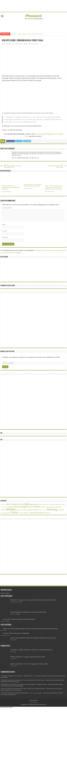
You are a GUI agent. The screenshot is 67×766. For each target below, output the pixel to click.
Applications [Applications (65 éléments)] (34, 504)
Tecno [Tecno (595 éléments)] (14, 512)
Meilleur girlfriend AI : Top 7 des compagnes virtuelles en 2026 (29, 664)
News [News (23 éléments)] (22, 510)
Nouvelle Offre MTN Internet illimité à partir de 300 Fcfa (32, 185)
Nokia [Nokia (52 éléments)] (31, 510)
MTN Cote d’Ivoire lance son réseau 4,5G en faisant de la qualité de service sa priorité (53, 187)
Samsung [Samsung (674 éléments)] (51, 509)
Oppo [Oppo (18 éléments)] (40, 510)
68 (21, 601)
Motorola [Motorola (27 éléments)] (18, 510)
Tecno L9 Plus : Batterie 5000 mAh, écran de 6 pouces (19, 619)
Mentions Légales (5, 593)
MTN (26, 43)
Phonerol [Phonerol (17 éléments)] (44, 510)
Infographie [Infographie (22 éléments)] (43, 507)
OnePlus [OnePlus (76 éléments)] (36, 510)
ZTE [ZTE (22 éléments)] (50, 513)
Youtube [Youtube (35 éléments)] (46, 513)
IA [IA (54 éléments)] (33, 507)
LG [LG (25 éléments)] (56, 507)
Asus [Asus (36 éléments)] (44, 504)
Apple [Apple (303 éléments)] (27, 504)
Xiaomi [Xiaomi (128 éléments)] (41, 513)
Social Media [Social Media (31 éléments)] (60, 510)
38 (8, 621)
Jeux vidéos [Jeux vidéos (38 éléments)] (52, 507)
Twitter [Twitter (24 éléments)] (22, 513)
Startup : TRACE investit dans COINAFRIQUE (16, 633)
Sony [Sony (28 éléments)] (2, 513)
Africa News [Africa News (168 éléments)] (12, 504)
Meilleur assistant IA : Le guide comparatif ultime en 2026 (27, 657)
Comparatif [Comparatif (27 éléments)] (58, 504)
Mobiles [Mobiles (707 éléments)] (11, 509)
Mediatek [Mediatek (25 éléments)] (59, 507)
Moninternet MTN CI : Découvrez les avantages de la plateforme (11, 187)
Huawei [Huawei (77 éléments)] (29, 507)
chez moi (39, 119)
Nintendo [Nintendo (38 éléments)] (26, 510)
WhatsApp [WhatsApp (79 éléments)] (34, 513)
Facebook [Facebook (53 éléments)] (11, 507)
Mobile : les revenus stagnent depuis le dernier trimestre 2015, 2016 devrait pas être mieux (30, 628)
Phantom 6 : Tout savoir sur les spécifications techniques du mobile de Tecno (33, 600)
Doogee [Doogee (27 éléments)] (63, 504)
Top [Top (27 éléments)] (19, 513)
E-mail (4, 231)
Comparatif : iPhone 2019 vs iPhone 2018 (54, 166)
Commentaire (7, 208)
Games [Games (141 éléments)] (17, 507)
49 (19, 614)
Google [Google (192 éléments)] (23, 507)
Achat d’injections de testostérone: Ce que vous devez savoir (28, 612)
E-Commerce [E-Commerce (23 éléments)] (4, 507)
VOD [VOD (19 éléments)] (29, 513)
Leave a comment (34, 43)
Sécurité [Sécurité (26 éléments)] (6, 513)
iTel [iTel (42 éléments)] (47, 507)
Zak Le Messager (7, 43)
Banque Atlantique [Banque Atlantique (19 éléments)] (50, 504)
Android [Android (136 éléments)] (20, 504)
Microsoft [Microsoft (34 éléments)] (3, 510)
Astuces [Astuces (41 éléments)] (40, 504)
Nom (4, 224)
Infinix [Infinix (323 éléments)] (37, 506)
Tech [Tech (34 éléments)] (9, 513)
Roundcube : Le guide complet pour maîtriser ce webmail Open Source (27, 34)
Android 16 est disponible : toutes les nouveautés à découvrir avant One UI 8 (33, 638)
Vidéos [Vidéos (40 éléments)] (26, 513)
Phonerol (33, 16)
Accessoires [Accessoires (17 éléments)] (3, 504)
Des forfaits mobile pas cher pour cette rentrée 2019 (13, 166)
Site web (5, 237)
